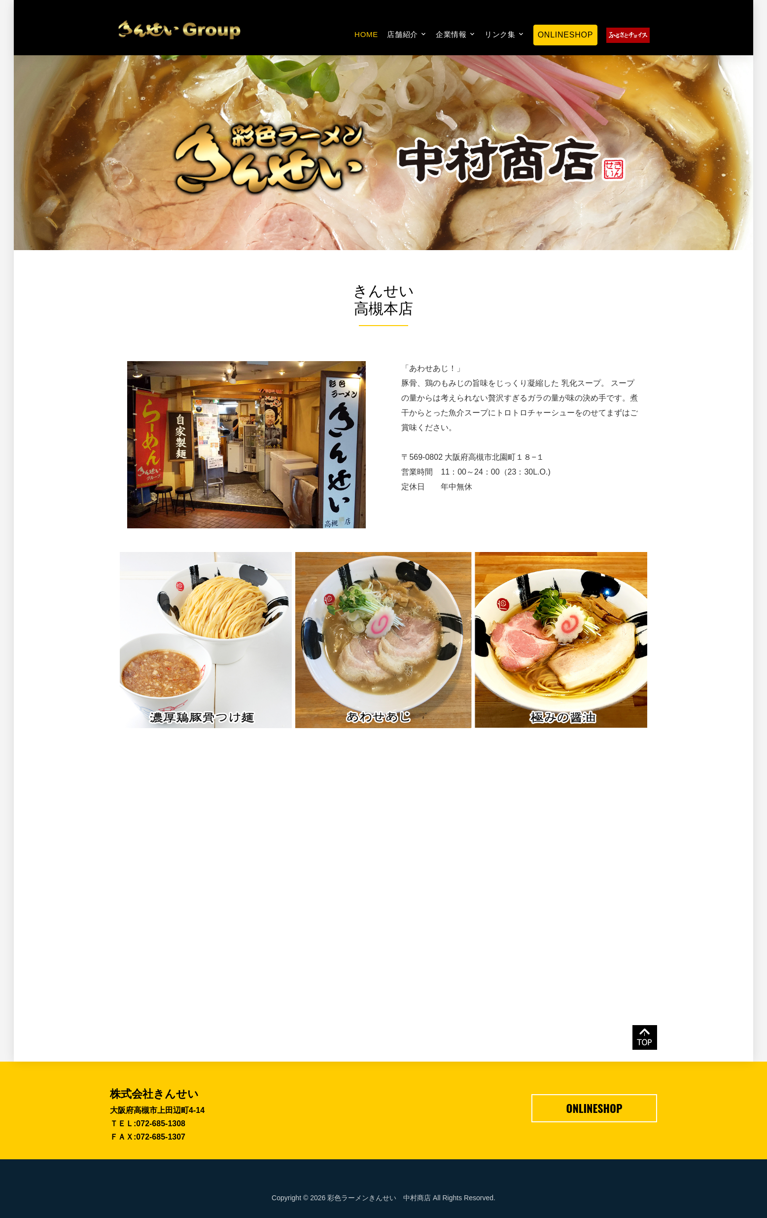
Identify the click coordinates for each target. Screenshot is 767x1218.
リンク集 (500, 34)
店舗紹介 (402, 34)
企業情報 (451, 34)
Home (366, 34)
